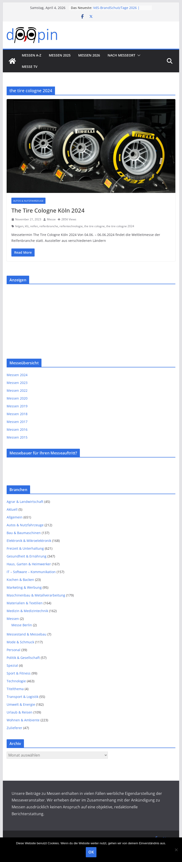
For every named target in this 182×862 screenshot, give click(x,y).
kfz (27, 226)
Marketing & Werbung (24, 587)
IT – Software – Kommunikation (31, 572)
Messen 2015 (17, 437)
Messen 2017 (17, 421)
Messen (13, 618)
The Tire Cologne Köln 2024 (48, 210)
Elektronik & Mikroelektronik (29, 540)
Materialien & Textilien (25, 603)
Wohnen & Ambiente (23, 720)
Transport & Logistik (22, 696)
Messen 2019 (17, 406)
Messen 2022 (17, 390)
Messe (51, 219)
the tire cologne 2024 (120, 226)
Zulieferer (14, 728)
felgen (19, 226)
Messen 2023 (17, 382)
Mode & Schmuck (20, 642)
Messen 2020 (17, 398)
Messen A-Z (31, 55)
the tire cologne (94, 226)
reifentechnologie (71, 226)
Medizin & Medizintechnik (27, 611)
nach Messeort (121, 55)
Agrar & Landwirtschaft (25, 501)
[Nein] (176, 849)
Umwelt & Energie (21, 704)
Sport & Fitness (19, 673)
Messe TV (29, 66)
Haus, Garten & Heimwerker (29, 564)
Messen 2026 (89, 55)
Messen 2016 (17, 429)
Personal (13, 650)
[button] (138, 55)
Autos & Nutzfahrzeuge (28, 200)
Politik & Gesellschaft (23, 657)
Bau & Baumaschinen (24, 533)
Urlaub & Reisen (19, 712)
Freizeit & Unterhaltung (25, 548)
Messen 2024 (17, 375)
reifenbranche (48, 226)
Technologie (16, 681)
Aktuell (12, 509)
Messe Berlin (21, 625)
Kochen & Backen (20, 579)
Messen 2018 (17, 414)
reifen (34, 226)
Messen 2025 (60, 55)
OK (91, 852)
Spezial (12, 665)
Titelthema (15, 689)
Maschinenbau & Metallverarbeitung (36, 595)
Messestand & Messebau (26, 634)
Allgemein (15, 517)
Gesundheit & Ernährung (26, 556)
